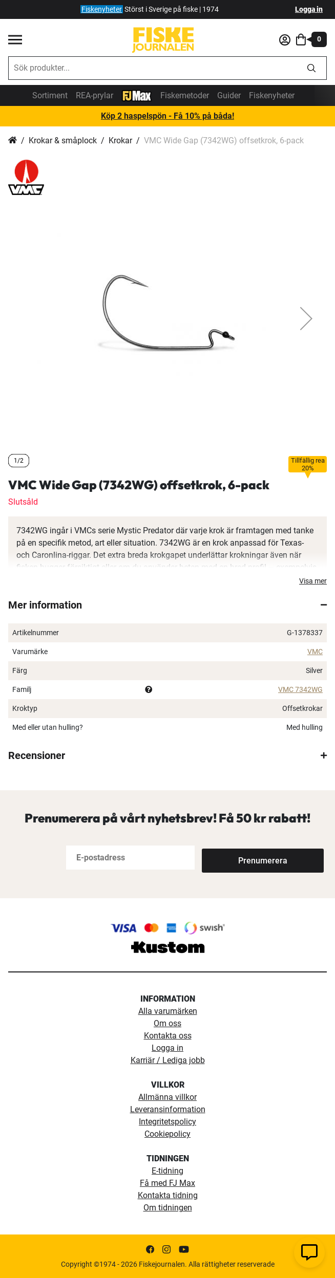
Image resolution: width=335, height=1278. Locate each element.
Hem (12, 141)
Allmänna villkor (167, 1097)
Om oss (167, 1023)
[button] (306, 318)
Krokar (120, 140)
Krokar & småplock (63, 140)
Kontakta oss (168, 1036)
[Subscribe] (235, 858)
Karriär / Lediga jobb (168, 1060)
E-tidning (167, 1171)
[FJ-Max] (136, 95)
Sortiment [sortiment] (50, 95)
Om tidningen (167, 1207)
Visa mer (313, 581)
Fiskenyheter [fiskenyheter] (101, 9)
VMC (315, 651)
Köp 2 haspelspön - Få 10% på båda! (167, 116)
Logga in (309, 9)
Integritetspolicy (167, 1122)
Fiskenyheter (272, 95)
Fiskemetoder (184, 95)
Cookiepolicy (167, 1134)
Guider (229, 95)
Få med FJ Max (167, 1183)
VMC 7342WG (300, 689)
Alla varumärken (167, 1011)
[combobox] (153, 68)
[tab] (167, 605)
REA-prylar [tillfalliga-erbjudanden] (94, 95)
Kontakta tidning (168, 1195)
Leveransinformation (167, 1109)
